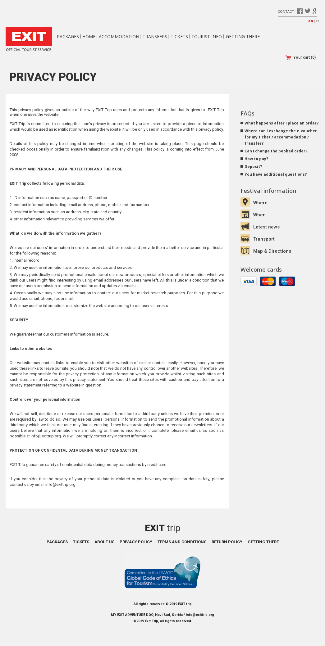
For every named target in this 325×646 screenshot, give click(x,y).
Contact (286, 11)
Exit (163, 527)
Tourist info (206, 36)
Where (260, 203)
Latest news (266, 227)
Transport (264, 239)
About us (104, 542)
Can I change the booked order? (276, 151)
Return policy (227, 542)
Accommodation (119, 36)
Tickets (179, 36)
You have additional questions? (276, 174)
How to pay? (256, 158)
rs (317, 21)
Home (88, 36)
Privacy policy (136, 542)
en (310, 21)
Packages (68, 36)
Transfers (155, 36)
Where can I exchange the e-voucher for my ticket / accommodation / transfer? (281, 137)
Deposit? (253, 166)
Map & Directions (272, 251)
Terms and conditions (182, 542)
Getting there (243, 36)
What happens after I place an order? (281, 123)
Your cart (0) (301, 57)
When (259, 215)
